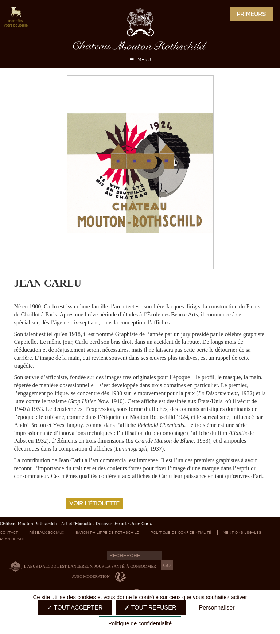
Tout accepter (74, 607)
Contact (9, 532)
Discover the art (111, 523)
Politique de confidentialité (181, 532)
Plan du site (13, 539)
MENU (140, 60)
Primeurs (251, 14)
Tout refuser (150, 607)
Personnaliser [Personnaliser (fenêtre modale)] (217, 607)
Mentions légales (242, 532)
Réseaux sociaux (46, 532)
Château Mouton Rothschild (27, 523)
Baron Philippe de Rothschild (107, 532)
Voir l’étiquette (94, 503)
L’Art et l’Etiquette (75, 523)
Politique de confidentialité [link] (140, 623)
